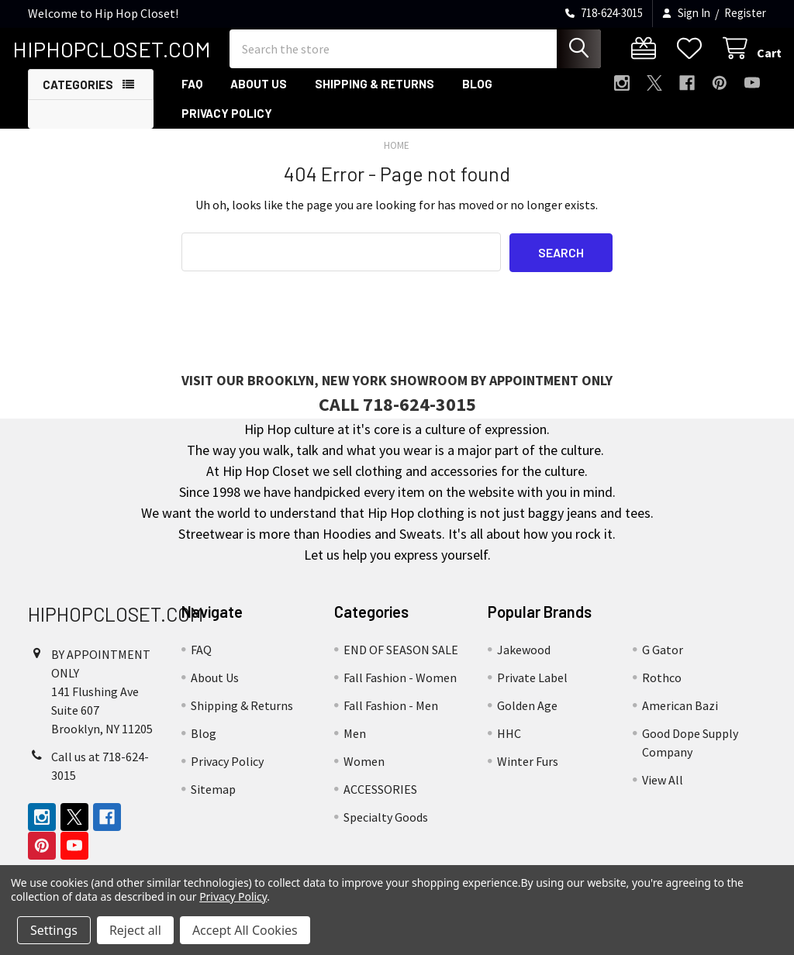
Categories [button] (78, 96)
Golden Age (527, 717)
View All (662, 791)
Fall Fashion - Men (390, 717)
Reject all (135, 930)
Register (745, 12)
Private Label (532, 689)
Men (354, 745)
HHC (509, 745)
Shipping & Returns (374, 95)
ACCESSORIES (380, 800)
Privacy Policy (226, 125)
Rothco (662, 689)
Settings (54, 930)
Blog (477, 95)
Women (364, 773)
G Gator (662, 661)
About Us (258, 95)
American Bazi (680, 717)
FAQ (191, 95)
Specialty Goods (385, 828)
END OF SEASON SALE (400, 661)
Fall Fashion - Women (400, 689)
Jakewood (524, 661)
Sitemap (213, 800)
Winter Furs (527, 773)
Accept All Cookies (245, 930)
